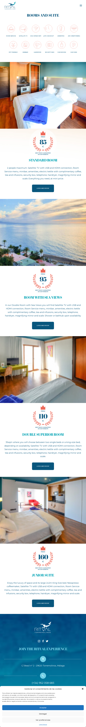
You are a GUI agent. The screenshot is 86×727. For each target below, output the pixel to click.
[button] (83, 689)
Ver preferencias (43, 720)
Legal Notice (43, 724)
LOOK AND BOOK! (43, 188)
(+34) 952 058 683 (43, 682)
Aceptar (43, 708)
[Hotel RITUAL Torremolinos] (10, 5)
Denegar (43, 714)
